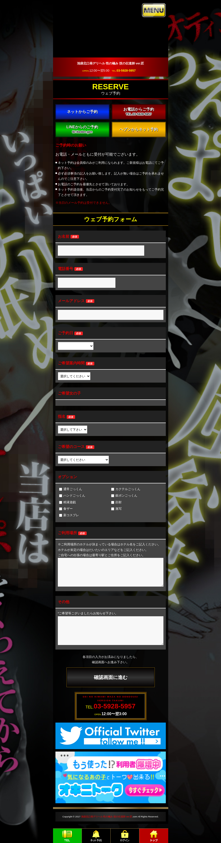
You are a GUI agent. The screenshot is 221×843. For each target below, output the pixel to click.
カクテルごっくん (125, 489)
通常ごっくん (70, 489)
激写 (116, 508)
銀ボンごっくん (124, 495)
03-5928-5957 (126, 70)
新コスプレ (69, 515)
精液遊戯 (67, 502)
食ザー (66, 508)
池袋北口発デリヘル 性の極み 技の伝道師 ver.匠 (106, 816)
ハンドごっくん (72, 495)
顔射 (116, 502)
